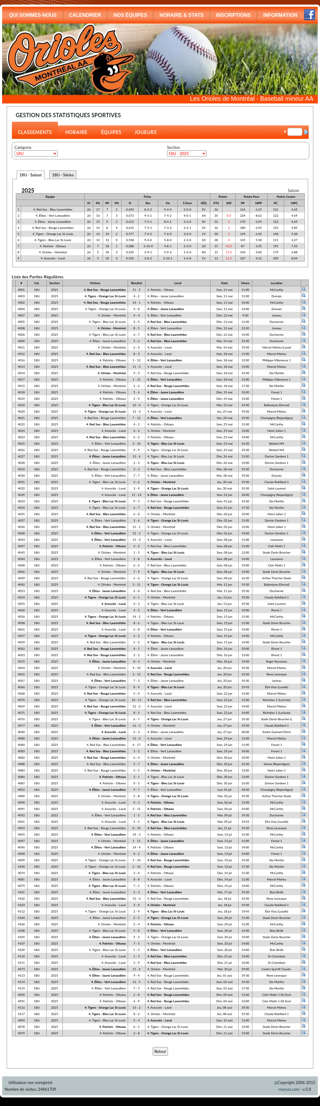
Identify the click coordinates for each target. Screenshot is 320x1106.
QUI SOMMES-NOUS (33, 15)
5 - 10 (136, 860)
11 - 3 (136, 366)
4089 (21, 796)
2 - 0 (136, 873)
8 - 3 (136, 354)
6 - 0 (136, 514)
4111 (21, 962)
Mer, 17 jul (224, 892)
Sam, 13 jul (224, 834)
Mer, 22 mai (224, 405)
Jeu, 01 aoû (224, 975)
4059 (21, 642)
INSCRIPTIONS (233, 15)
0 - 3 (136, 802)
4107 (21, 943)
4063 (21, 655)
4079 (21, 1033)
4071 (21, 712)
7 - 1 (136, 885)
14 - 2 (136, 616)
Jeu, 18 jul (224, 898)
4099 (21, 860)
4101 (21, 892)
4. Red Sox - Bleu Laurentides (52, 209)
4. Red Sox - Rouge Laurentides (52, 228)
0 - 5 (136, 783)
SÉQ (204, 203)
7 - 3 (136, 680)
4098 (21, 853)
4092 (21, 815)
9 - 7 (136, 789)
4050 (21, 994)
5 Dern (187, 203)
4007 (21, 315)
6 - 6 (136, 347)
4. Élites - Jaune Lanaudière (53, 221)
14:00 (245, 302)
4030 (21, 475)
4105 (21, 937)
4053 (21, 591)
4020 (21, 411)
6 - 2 (136, 437)
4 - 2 (136, 296)
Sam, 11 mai (224, 289)
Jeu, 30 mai (224, 482)
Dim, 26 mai (224, 456)
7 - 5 (136, 943)
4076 (21, 719)
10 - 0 (136, 405)
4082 (21, 757)
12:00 (245, 360)
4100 (21, 866)
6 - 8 (136, 629)
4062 (21, 648)
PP (107, 203)
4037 (21, 520)
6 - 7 (136, 334)
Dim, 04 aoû (224, 994)
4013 (21, 366)
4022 (21, 424)
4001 (21, 289)
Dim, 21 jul (224, 956)
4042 (21, 584)
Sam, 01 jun (224, 495)
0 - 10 (136, 828)
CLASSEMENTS (35, 132)
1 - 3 (136, 950)
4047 (21, 546)
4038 (21, 533)
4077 (21, 725)
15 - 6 (136, 898)
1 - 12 (136, 360)
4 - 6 (136, 482)
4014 (21, 373)
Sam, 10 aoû (224, 1020)
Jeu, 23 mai (224, 411)
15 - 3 (136, 539)
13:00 (245, 398)
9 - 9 (136, 450)
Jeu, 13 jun (224, 597)
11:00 (245, 289)
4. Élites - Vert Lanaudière (53, 215)
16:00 (245, 783)
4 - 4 (136, 315)
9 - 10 (136, 668)
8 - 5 (136, 328)
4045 (21, 552)
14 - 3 (136, 834)
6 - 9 (136, 1001)
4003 (21, 296)
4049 (21, 578)
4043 (21, 539)
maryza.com (289, 1089)
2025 (28, 190)
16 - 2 (136, 725)
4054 (21, 597)
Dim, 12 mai (224, 315)
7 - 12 (136, 418)
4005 (21, 321)
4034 (21, 507)
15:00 (245, 379)
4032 (21, 488)
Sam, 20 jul (224, 918)
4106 (21, 924)
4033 (21, 501)
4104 (21, 918)
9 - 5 (136, 501)
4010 (21, 405)
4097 (21, 841)
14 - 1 (136, 302)
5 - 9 (136, 398)
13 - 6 (136, 456)
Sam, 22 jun (224, 693)
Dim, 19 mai (224, 392)
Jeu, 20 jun (224, 668)
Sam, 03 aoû (224, 982)
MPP (258, 203)
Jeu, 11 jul (224, 828)
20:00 (245, 732)
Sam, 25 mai (224, 424)
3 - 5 (136, 321)
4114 (21, 982)
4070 (21, 700)
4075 (21, 885)
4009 (21, 341)
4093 (21, 828)
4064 (21, 668)
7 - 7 (136, 475)
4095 (21, 834)
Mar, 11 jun (224, 584)
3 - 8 (136, 309)
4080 (21, 738)
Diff (229, 203)
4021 (21, 418)
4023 (21, 437)
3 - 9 (136, 488)
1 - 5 (136, 552)
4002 (21, 302)
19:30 (245, 341)
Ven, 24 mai (224, 418)
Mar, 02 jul (224, 796)
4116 (21, 1007)
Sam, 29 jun (224, 738)
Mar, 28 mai (225, 469)
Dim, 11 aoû (224, 1026)
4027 (21, 456)
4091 (21, 809)
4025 (21, 443)
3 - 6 (136, 520)
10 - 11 (136, 700)
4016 (21, 360)
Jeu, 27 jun (224, 719)
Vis (168, 203)
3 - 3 (136, 469)
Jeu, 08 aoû (224, 1007)
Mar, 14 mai (225, 341)
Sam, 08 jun (224, 539)
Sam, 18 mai (224, 354)
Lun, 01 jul (224, 789)
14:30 (245, 373)
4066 (21, 687)
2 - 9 (136, 911)
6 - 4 (136, 757)
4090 (21, 802)
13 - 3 (136, 411)
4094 (21, 1020)
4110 (21, 956)
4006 (21, 334)
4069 (21, 706)
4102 (21, 898)
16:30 (245, 443)
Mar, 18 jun (224, 661)
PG (98, 203)
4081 (21, 879)
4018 (21, 392)
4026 (21, 450)
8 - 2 (136, 712)
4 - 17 (136, 744)
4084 (21, 744)
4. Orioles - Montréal (53, 252)
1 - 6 (136, 386)
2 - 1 (136, 777)
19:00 (245, 661)
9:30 (245, 315)
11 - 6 (136, 969)
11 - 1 (136, 527)
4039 (21, 495)
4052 (21, 789)
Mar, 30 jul (224, 969)
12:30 (245, 328)
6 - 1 (136, 597)
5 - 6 (136, 341)
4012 (21, 354)
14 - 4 (136, 847)
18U (37, 289)
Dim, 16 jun (224, 648)
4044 (21, 559)
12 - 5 (136, 982)
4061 (21, 629)
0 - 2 (136, 853)
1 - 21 (136, 379)
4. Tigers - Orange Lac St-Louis (52, 234)
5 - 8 (136, 559)
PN (117, 203)
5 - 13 (136, 674)
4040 (21, 732)
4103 (21, 905)
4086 (21, 777)
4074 (21, 873)
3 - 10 (136, 443)
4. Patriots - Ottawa (53, 246)
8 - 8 (136, 879)
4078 (21, 1026)
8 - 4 (136, 661)
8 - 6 (136, 623)
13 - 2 (136, 1007)
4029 (21, 469)
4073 (21, 969)
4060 (21, 610)
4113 (21, 975)
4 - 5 (136, 610)
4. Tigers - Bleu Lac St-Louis (52, 240)
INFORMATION (280, 15)
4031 (21, 482)
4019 (21, 398)
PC (276, 203)
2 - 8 (136, 796)
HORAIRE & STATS (181, 15)
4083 (21, 770)
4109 (21, 950)
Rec (148, 203)
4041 (21, 821)
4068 (21, 693)
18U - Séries (63, 174)
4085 (21, 751)
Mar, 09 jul (224, 815)
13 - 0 (136, 738)
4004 (21, 309)
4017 (21, 379)
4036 (21, 527)
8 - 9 (136, 687)
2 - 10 (136, 866)
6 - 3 (136, 732)
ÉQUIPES (111, 132)
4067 (21, 680)
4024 (21, 430)
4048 (21, 565)
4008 (21, 328)
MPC (294, 203)
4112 (21, 911)
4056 (21, 616)
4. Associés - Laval (53, 258)
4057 (21, 636)
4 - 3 (136, 546)
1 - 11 (136, 841)
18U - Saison (31, 174)
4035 (21, 514)
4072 (21, 661)
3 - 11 (136, 584)
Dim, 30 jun (224, 757)
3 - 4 (136, 1020)
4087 (21, 783)
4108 (21, 930)
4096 (21, 847)
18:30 (245, 789)
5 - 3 (136, 373)
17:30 (245, 386)
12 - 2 (136, 533)
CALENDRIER (85, 15)
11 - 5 (136, 289)
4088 (21, 764)
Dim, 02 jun (224, 514)
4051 (21, 1001)
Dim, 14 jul (224, 873)
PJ (89, 203)
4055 (21, 603)
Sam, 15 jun (224, 610)
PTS (216, 203)
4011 (21, 347)
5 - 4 (136, 693)
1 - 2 (136, 642)
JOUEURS (146, 132)
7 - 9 (136, 571)
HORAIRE (76, 132)
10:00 (245, 392)
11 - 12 (136, 495)
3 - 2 (136, 655)
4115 (21, 988)
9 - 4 (136, 975)
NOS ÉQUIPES (130, 15)
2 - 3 (136, 892)
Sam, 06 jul (224, 802)
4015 (21, 386)
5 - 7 (136, 764)
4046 (21, 571)
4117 (21, 1014)
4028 (21, 462)
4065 (21, 674)
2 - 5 (136, 462)
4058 (21, 623)
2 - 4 (136, 924)
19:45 (245, 687)
